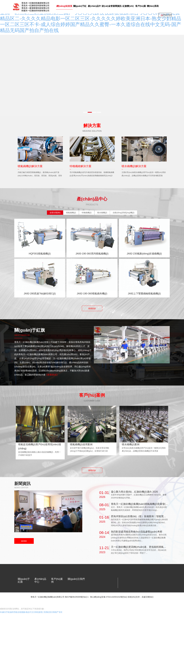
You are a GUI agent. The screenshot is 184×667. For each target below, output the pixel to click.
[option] (40, 151)
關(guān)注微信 (76, 577)
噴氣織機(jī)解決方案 (30, 159)
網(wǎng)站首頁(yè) (24, 20)
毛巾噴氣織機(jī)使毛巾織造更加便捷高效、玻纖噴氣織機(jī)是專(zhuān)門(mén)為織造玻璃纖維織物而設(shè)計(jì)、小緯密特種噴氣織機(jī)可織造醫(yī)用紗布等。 (92, 169)
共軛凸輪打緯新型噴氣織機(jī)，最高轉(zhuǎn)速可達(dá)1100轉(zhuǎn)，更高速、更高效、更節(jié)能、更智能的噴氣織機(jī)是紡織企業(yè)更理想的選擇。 (40, 169)
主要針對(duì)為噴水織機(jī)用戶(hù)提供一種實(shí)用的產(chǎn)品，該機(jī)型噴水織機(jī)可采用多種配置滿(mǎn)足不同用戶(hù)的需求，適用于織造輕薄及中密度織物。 (144, 170)
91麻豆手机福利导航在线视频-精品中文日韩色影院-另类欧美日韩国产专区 (31, 620)
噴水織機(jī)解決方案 (134, 159)
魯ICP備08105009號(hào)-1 (77, 609)
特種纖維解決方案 (80, 159)
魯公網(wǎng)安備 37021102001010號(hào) (108, 609)
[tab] (55, 206)
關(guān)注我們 (76, 572)
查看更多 (92, 302)
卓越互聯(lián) (147, 609)
